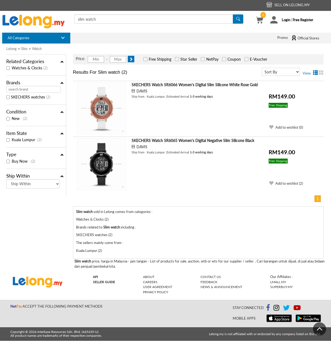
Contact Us (211, 277)
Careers (150, 282)
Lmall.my (278, 282)
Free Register (303, 20)
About (148, 277)
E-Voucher (258, 59)
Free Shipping (160, 59)
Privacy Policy (155, 292)
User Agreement (157, 287)
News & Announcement (221, 287)
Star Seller (188, 59)
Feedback (209, 282)
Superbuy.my (281, 287)
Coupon (234, 59)
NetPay (212, 59)
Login (286, 20)
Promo (282, 37)
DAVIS (141, 91)
